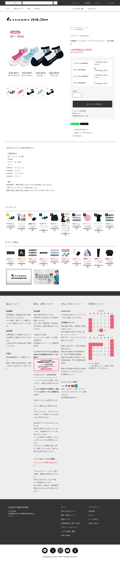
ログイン (97, 3)
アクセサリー (78, 27)
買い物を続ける (76, 136)
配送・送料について (68, 515)
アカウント (74, 3)
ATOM (68, 535)
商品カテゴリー (17, 9)
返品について (76, 113)
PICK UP (36, 9)
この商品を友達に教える (79, 129)
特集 (27, 9)
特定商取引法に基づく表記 (80, 116)
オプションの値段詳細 (79, 111)
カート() (109, 3)
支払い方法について (68, 511)
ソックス (85, 27)
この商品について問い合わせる (81, 133)
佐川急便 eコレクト (68, 374)
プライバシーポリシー (69, 527)
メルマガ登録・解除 (76, 9)
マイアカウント (94, 507)
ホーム (8, 9)
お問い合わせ (90, 9)
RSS (62, 535)
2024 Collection (79, 29)
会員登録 (86, 3)
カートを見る (93, 519)
